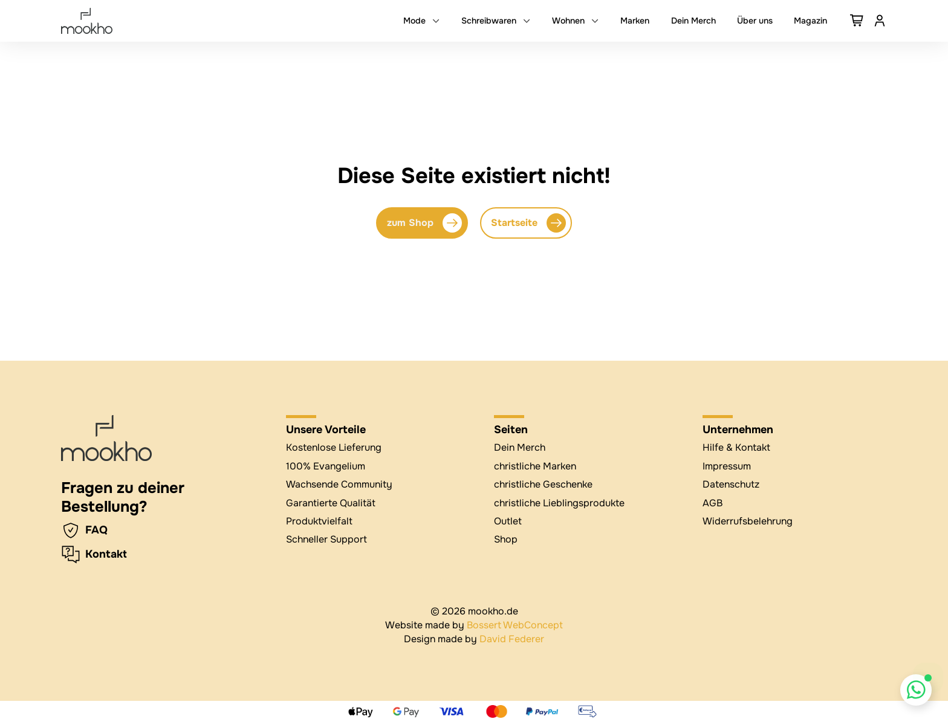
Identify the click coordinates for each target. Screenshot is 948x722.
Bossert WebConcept (515, 625)
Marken (634, 20)
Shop (506, 539)
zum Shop (424, 223)
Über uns (755, 20)
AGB (712, 503)
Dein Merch (693, 20)
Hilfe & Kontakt (736, 447)
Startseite (528, 223)
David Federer (511, 639)
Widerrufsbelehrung (748, 521)
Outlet (508, 521)
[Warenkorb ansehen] (857, 20)
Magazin (810, 20)
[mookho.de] (86, 21)
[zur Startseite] (106, 438)
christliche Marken (535, 466)
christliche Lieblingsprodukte (559, 503)
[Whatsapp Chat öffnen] (916, 690)
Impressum (727, 466)
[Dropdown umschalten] (436, 20)
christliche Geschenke (543, 484)
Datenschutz (731, 484)
